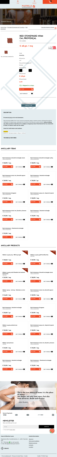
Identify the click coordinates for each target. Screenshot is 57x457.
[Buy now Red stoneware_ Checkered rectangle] (8, 236)
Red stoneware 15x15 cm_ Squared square (42, 192)
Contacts (31, 442)
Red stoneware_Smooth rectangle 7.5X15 (41, 157)
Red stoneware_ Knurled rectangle (40, 175)
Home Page (3, 27)
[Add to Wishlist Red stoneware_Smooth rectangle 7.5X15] (48, 166)
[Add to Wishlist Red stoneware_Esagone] (20, 201)
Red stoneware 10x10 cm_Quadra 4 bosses (14, 209)
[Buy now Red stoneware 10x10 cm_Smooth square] (8, 184)
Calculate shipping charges (47, 27)
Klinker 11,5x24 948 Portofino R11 (39, 253)
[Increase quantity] (30, 70)
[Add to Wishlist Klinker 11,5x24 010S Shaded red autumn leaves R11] (20, 279)
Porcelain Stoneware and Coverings (15, 27)
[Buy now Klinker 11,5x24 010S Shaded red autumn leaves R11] (8, 279)
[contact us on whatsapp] (52, 430)
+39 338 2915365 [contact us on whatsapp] (15, 439)
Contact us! (28, 105)
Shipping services (33, 440)
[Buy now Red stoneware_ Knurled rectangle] (35, 184)
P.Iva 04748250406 (6, 453)
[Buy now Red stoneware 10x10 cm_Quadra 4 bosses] (8, 218)
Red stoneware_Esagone (9, 192)
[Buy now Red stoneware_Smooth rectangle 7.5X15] (35, 166)
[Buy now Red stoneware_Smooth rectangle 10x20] (8, 166)
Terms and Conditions (34, 438)
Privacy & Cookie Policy (17, 453)
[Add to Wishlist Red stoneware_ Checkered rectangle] (20, 236)
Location (31, 444)
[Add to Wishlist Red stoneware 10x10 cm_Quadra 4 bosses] (20, 218)
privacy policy (12, 427)
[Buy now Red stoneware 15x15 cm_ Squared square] (35, 201)
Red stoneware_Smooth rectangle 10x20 (14, 157)
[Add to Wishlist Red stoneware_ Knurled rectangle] (48, 184)
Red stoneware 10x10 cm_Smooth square (14, 175)
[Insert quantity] (25, 70)
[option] (6, 52)
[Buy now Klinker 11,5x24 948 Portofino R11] (35, 262)
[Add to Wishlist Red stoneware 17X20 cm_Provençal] (26, 93)
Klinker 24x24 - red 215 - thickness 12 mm (14, 288)
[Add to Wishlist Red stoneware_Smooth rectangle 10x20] (20, 166)
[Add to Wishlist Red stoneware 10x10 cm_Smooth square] (20, 184)
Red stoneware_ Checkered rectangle (13, 227)
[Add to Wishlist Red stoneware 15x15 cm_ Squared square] (48, 201)
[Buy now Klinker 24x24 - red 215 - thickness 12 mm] (8, 297)
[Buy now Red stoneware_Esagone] (8, 201)
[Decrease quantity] (20, 70)
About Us (31, 436)
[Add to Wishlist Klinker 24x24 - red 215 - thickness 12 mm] (20, 297)
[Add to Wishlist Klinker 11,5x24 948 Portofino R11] (48, 262)
